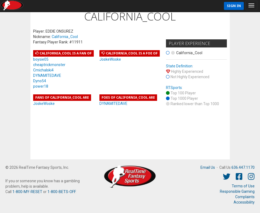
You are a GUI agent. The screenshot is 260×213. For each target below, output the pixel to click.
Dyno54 (39, 81)
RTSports (174, 87)
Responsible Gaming (237, 191)
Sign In (234, 6)
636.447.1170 (243, 167)
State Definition (179, 66)
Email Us (207, 167)
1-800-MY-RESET (27, 192)
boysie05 (40, 59)
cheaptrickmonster (49, 65)
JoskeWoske (110, 59)
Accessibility (244, 202)
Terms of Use (243, 186)
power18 (40, 86)
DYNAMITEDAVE (47, 75)
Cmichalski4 (43, 70)
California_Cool (65, 37)
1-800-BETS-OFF (61, 192)
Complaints (245, 197)
